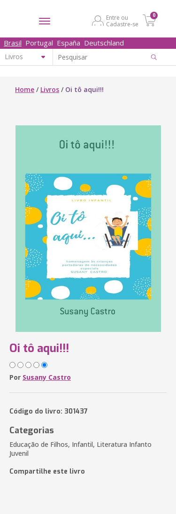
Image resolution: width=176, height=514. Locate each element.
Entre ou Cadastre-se (122, 21)
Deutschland (104, 42)
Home (24, 89)
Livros (49, 89)
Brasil (13, 42)
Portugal (39, 42)
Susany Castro (47, 377)
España (68, 42)
